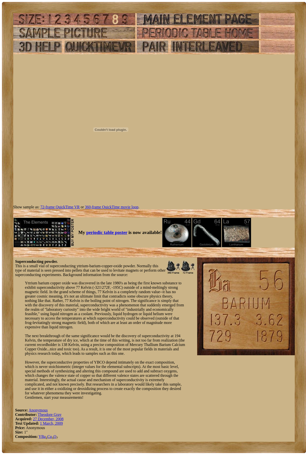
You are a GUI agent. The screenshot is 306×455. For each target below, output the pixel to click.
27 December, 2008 (48, 419)
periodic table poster (106, 232)
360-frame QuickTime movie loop (111, 207)
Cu (49, 436)
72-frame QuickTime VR (60, 207)
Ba (43, 436)
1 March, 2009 (51, 423)
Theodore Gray (49, 414)
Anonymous (38, 410)
